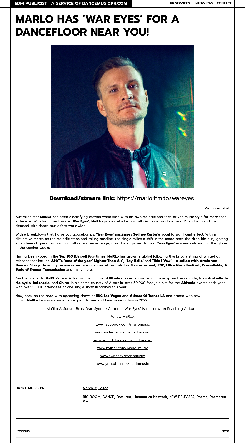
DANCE (108, 396)
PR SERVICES (180, 3)
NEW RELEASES (181, 396)
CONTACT (224, 3)
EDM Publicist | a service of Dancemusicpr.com (71, 3)
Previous (23, 431)
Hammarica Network (150, 396)
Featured (123, 396)
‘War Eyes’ (132, 308)
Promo (202, 396)
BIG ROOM (91, 396)
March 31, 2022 (95, 388)
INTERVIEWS (204, 3)
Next (225, 431)
